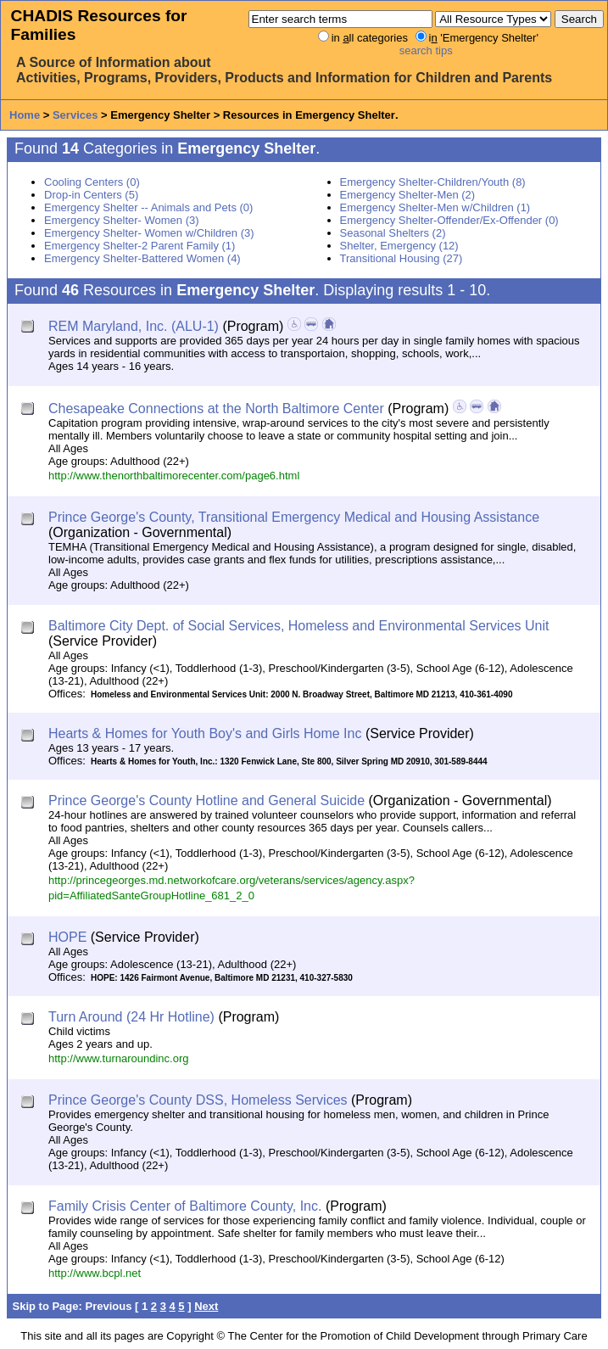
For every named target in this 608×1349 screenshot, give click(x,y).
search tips (426, 50)
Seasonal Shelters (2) (393, 233)
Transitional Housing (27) (401, 258)
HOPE (67, 937)
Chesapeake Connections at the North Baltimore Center (216, 408)
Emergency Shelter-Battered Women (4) (142, 258)
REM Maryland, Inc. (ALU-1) (133, 326)
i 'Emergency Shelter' (483, 37)
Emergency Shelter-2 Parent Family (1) (139, 245)
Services (75, 115)
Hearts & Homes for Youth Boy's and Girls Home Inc (204, 733)
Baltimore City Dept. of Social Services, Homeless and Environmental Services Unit (298, 626)
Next (206, 1306)
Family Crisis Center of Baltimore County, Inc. (184, 1206)
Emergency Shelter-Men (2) (408, 194)
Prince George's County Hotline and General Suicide (206, 800)
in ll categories (370, 37)
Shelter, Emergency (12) (399, 245)
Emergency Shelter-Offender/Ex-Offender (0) (449, 220)
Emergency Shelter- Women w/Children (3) (149, 233)
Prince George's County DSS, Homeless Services (198, 1100)
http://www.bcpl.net (94, 1273)
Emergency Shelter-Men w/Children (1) (435, 207)
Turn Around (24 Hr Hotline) (131, 1017)
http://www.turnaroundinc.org (118, 1058)
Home (24, 115)
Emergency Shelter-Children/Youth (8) (433, 182)
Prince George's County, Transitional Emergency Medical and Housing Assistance (293, 517)
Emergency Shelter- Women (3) (121, 220)
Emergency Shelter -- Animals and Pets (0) (148, 207)
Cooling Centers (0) (92, 182)
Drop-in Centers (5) (91, 194)
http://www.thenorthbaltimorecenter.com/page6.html (173, 475)
